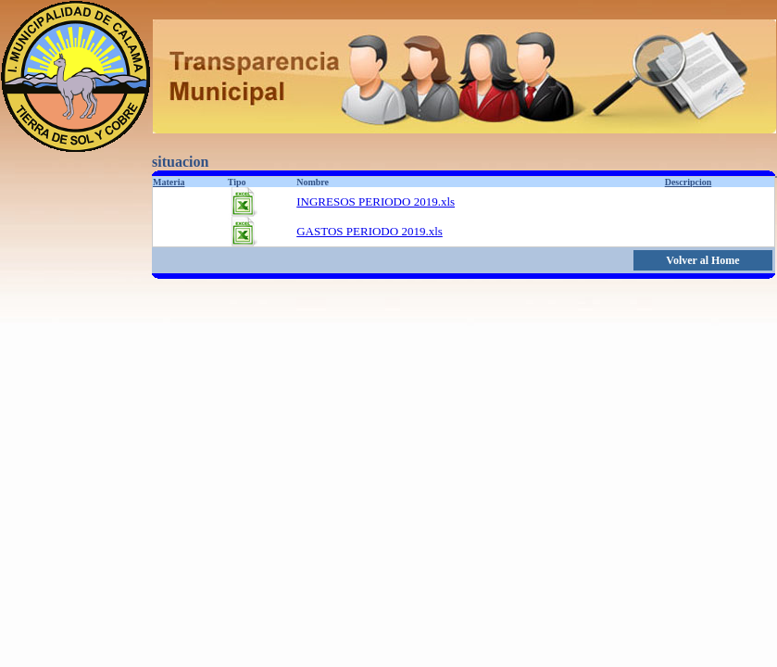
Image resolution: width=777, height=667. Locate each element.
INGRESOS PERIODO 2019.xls (375, 201)
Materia (168, 182)
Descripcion (688, 182)
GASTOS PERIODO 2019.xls (369, 231)
